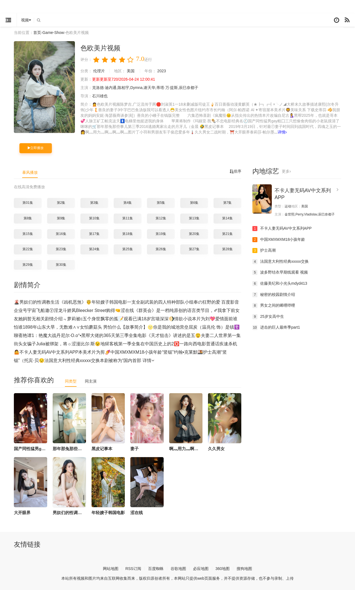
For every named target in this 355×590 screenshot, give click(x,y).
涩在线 (136, 512)
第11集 (127, 218)
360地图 (222, 568)
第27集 (194, 249)
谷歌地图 (178, 568)
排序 (235, 171)
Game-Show (53, 32)
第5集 (161, 202)
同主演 (91, 381)
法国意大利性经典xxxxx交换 (280, 261)
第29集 (27, 264)
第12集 (161, 218)
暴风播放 (30, 172)
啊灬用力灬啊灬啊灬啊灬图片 (196, 448)
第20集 (194, 233)
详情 (282, 132)
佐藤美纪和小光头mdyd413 (279, 283)
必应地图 (201, 568)
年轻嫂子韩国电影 (108, 512)
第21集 (227, 233)
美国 (131, 70)
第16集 (61, 233)
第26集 (161, 249)
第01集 (27, 202)
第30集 (61, 264)
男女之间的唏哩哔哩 (273, 305)
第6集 (194, 202)
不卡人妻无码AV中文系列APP (282, 228)
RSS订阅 (133, 568)
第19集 (161, 233)
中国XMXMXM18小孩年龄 (278, 239)
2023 (161, 70)
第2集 (61, 202)
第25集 (127, 249)
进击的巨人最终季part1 (276, 327)
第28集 (227, 249)
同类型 (71, 381)
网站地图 (110, 568)
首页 (37, 32)
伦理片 (99, 70)
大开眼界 (22, 512)
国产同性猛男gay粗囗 (34, 448)
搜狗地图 (244, 568)
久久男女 (216, 448)
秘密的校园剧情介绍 (273, 294)
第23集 (61, 249)
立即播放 (36, 148)
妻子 (134, 448)
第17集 (94, 233)
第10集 (94, 218)
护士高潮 (264, 250)
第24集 (94, 249)
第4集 (127, 202)
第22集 (27, 249)
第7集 (227, 202)
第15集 (27, 233)
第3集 (94, 202)
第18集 (127, 233)
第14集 (227, 218)
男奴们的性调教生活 (71, 512)
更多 (286, 171)
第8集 (28, 218)
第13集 (194, 218)
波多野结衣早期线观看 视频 (280, 272)
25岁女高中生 (268, 316)
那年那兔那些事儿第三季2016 (80, 448)
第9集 (61, 218)
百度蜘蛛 (156, 568)
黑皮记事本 (102, 448)
